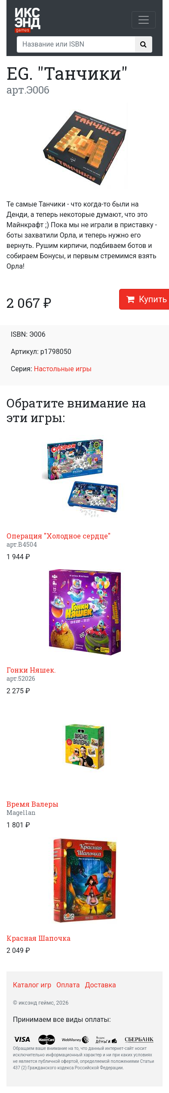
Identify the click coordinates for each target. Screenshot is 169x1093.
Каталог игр (32, 985)
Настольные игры (63, 369)
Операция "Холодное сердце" (58, 535)
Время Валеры (32, 803)
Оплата (68, 985)
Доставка (100, 985)
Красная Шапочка (38, 938)
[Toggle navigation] (144, 19)
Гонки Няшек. (31, 669)
